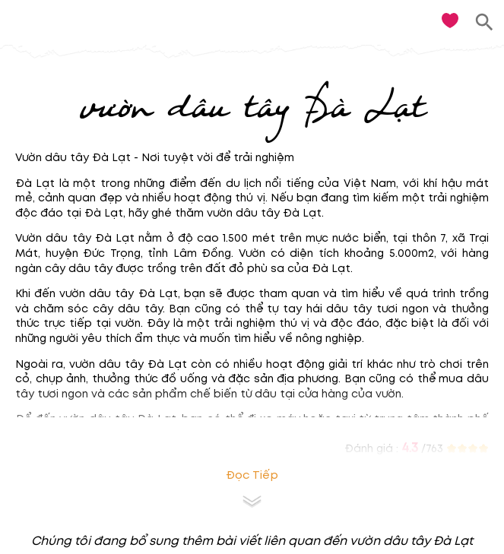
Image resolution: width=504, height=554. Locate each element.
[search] (484, 22)
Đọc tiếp (252, 475)
